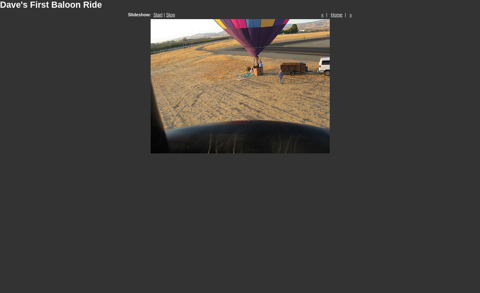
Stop (170, 14)
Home (336, 14)
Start (158, 14)
